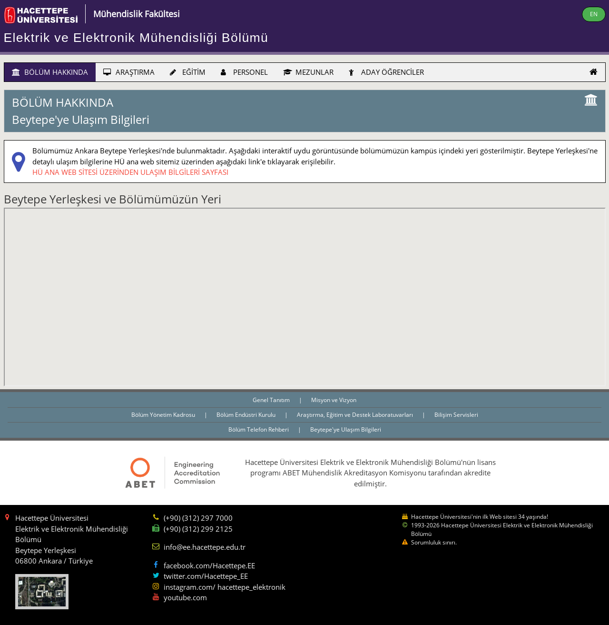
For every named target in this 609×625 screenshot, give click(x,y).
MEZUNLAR (308, 72)
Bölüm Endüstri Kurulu (246, 415)
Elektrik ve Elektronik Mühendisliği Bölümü (136, 37)
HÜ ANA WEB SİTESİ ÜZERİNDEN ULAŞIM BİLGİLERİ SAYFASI (130, 172)
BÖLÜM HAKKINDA (50, 72)
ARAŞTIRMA (129, 72)
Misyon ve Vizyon (333, 400)
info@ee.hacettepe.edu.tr (205, 547)
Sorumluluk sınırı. (434, 542)
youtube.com (185, 597)
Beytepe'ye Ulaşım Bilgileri (345, 429)
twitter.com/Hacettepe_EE (206, 576)
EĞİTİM (188, 72)
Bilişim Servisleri (456, 415)
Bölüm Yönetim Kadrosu (163, 415)
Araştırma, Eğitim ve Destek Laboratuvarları (355, 415)
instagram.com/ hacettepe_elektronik (224, 587)
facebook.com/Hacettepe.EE (209, 565)
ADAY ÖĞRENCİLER (386, 72)
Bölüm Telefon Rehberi (259, 429)
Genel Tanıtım (272, 400)
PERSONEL (244, 72)
